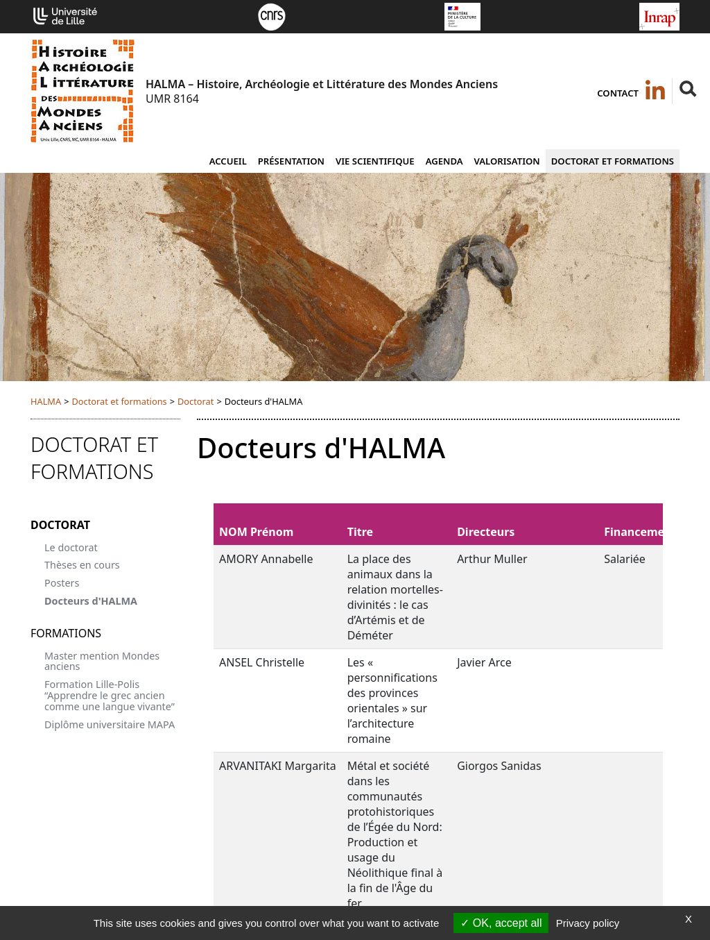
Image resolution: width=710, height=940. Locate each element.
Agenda (444, 161)
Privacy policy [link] (588, 923)
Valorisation (507, 161)
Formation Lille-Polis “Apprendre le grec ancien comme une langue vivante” (109, 695)
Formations (66, 633)
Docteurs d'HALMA (90, 600)
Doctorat (196, 401)
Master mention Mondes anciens (101, 661)
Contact (618, 93)
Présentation (291, 161)
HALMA (46, 401)
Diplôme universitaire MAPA (109, 724)
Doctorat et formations (612, 161)
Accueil (228, 161)
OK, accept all (501, 923)
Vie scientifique (375, 161)
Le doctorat (71, 547)
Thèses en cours (82, 564)
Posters (61, 582)
